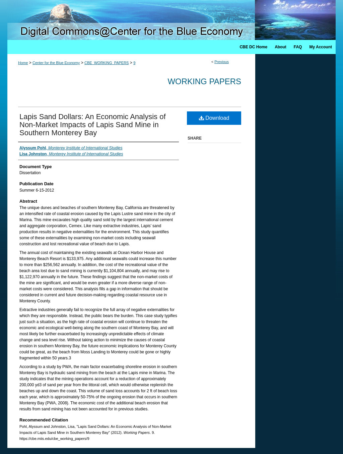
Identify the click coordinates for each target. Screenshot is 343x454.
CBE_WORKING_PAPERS (106, 63)
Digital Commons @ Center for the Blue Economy (171, 20)
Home (23, 63)
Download (214, 118)
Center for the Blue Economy (56, 63)
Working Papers (204, 81)
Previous (221, 62)
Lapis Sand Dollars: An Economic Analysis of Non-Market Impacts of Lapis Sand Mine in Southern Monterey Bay (92, 124)
